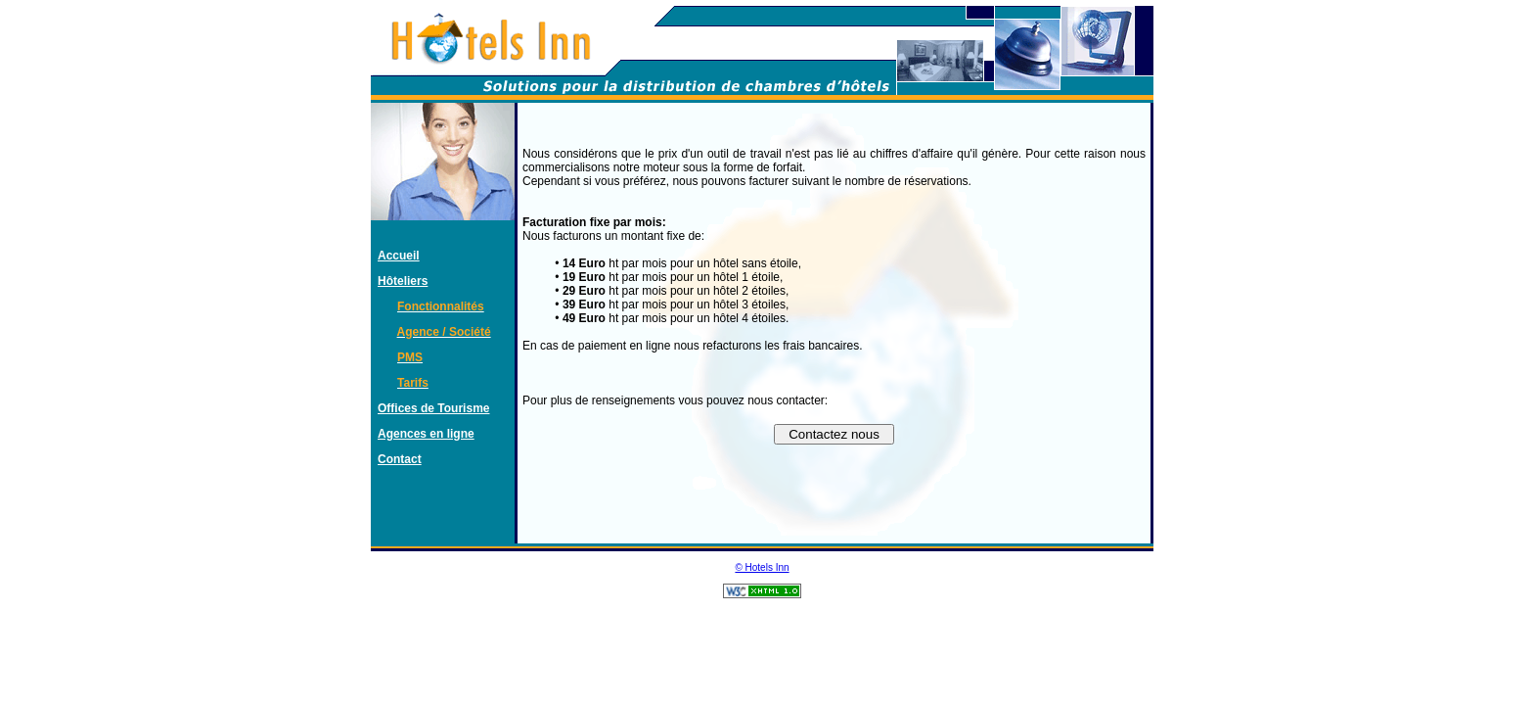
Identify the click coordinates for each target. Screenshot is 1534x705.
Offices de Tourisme (433, 408)
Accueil (399, 255)
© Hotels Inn (762, 567)
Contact (400, 459)
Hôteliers (403, 281)
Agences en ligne (426, 434)
